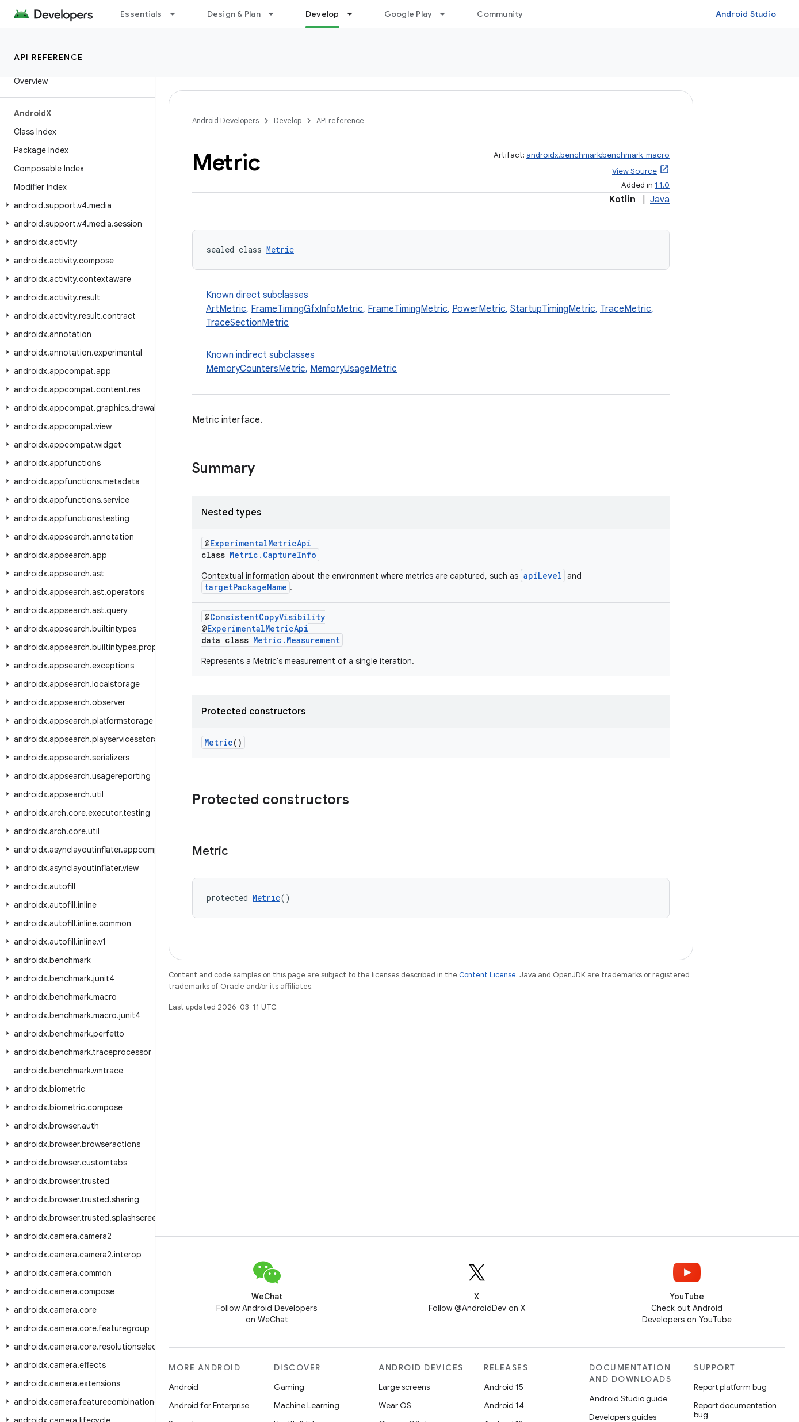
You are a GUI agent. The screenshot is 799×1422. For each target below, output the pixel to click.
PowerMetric (479, 309)
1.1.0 (662, 185)
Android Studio (746, 14)
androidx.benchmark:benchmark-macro (598, 155)
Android (183, 1387)
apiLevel (542, 575)
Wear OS (395, 1405)
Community (500, 14)
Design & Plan (234, 14)
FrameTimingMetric (408, 309)
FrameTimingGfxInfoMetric (307, 309)
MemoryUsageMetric (353, 368)
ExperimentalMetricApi (260, 543)
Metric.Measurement (296, 639)
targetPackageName (245, 587)
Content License (487, 975)
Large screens (404, 1387)
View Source (634, 171)
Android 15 (503, 1387)
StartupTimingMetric (552, 309)
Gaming (289, 1387)
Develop (287, 120)
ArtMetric (226, 309)
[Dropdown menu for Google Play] (447, 14)
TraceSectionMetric (247, 322)
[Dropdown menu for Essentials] (177, 14)
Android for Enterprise (209, 1405)
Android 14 (504, 1405)
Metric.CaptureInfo (273, 554)
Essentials (141, 14)
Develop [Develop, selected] (322, 14)
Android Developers (225, 120)
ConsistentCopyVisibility (267, 616)
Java (660, 199)
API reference (48, 57)
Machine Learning (306, 1405)
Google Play (408, 14)
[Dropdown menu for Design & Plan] (276, 14)
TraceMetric (625, 309)
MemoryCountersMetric (255, 368)
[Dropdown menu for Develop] (354, 14)
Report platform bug (730, 1387)
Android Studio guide (628, 1398)
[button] (75, 205)
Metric (280, 249)
